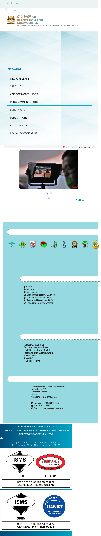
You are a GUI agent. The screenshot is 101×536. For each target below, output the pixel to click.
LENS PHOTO (17, 110)
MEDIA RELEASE (19, 78)
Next (78, 199)
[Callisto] (36, 468)
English (16, 3)
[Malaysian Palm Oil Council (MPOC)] (85, 244)
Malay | (8, 3)
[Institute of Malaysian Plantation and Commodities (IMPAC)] (75, 244)
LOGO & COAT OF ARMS (23, 133)
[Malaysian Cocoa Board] (44, 244)
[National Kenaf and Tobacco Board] (64, 244)
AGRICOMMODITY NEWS (24, 94)
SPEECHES (16, 86)
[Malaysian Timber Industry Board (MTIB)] (33, 244)
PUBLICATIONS (18, 117)
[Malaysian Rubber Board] (23, 244)
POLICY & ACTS (18, 125)
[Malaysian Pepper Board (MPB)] (54, 244)
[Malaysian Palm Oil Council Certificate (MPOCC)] (96, 244)
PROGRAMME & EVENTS (24, 102)
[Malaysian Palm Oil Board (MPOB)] (12, 244)
